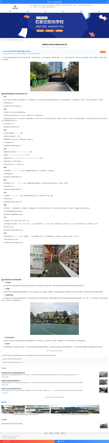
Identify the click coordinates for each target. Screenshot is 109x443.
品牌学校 (51, 433)
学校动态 (63, 433)
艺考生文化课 (19, 39)
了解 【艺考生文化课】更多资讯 (54, 350)
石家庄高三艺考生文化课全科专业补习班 (16, 355)
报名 (99, 11)
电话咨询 (61, 441)
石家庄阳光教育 (11, 39)
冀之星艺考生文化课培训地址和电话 (14, 359)
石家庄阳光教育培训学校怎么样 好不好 (14, 362)
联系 (81, 11)
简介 (46, 11)
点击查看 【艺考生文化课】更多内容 (54, 397)
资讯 (63, 11)
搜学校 (49, 2)
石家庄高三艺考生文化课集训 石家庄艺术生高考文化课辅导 (75, 414)
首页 (10, 11)
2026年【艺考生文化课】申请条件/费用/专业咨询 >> (17, 51)
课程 (28, 11)
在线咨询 (6, 441)
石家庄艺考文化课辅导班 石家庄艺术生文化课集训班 (25, 414)
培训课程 (57, 433)
